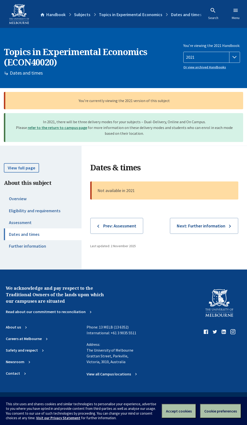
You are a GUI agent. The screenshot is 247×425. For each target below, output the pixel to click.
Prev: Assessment (119, 226)
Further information (27, 246)
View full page (21, 168)
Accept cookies (179, 411)
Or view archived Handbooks (204, 67)
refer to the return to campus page (57, 127)
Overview (18, 198)
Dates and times (24, 234)
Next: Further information (201, 226)
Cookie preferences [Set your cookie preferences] (220, 411)
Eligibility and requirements (35, 210)
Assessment (20, 222)
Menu (236, 13)
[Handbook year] (212, 57)
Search (213, 13)
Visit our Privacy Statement (58, 418)
